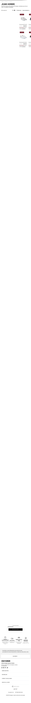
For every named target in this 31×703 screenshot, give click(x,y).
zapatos (10, 1)
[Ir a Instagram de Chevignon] (4, 667)
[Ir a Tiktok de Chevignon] (8, 667)
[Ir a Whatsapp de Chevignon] (2, 667)
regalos (6, 1)
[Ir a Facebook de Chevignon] (6, 667)
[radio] (14, 10)
